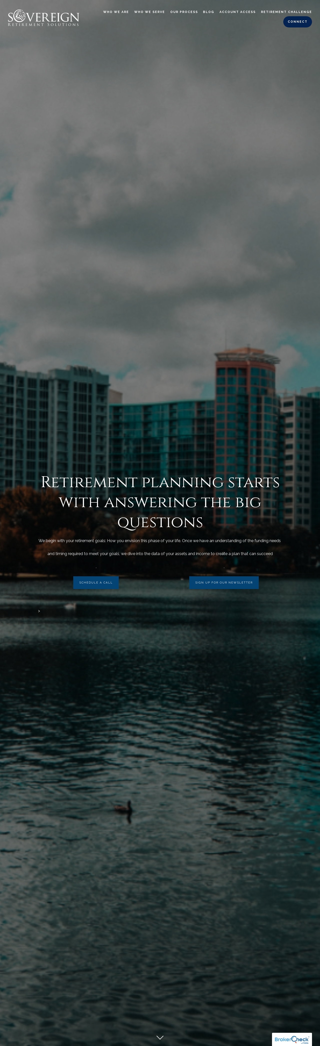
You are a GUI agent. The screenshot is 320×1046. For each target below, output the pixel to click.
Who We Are (116, 12)
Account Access (238, 12)
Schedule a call (96, 582)
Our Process (184, 12)
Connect (298, 21)
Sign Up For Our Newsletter (224, 582)
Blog (208, 12)
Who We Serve (149, 12)
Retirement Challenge (286, 12)
